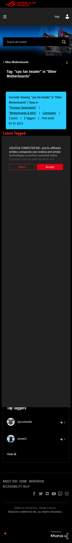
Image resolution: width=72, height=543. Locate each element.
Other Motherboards (17, 62)
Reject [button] (21, 167)
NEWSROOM (36, 481)
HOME (23, 481)
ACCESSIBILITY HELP (16, 486)
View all (11, 454)
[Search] (36, 41)
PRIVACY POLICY (47, 508)
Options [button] (66, 62)
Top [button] (5, 533)
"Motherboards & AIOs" (22, 113)
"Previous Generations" (22, 107)
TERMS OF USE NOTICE (25, 508)
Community (49, 113)
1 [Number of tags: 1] (64, 422)
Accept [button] (50, 167)
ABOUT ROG (10, 481)
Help (57, 16)
